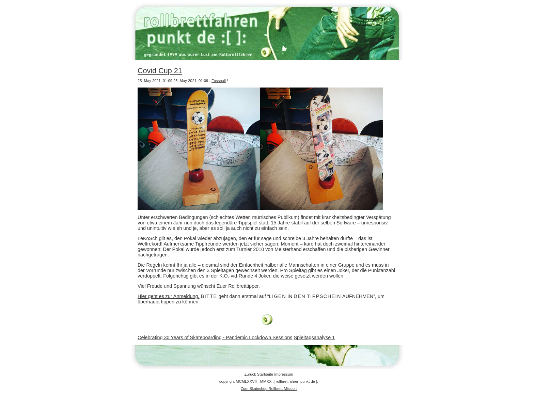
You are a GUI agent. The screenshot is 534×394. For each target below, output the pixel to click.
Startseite (265, 374)
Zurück (250, 374)
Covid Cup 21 (160, 70)
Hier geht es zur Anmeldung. (169, 296)
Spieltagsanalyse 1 (314, 337)
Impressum (283, 374)
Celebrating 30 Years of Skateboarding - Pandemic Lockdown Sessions (215, 337)
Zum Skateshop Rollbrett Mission (269, 389)
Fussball (218, 81)
